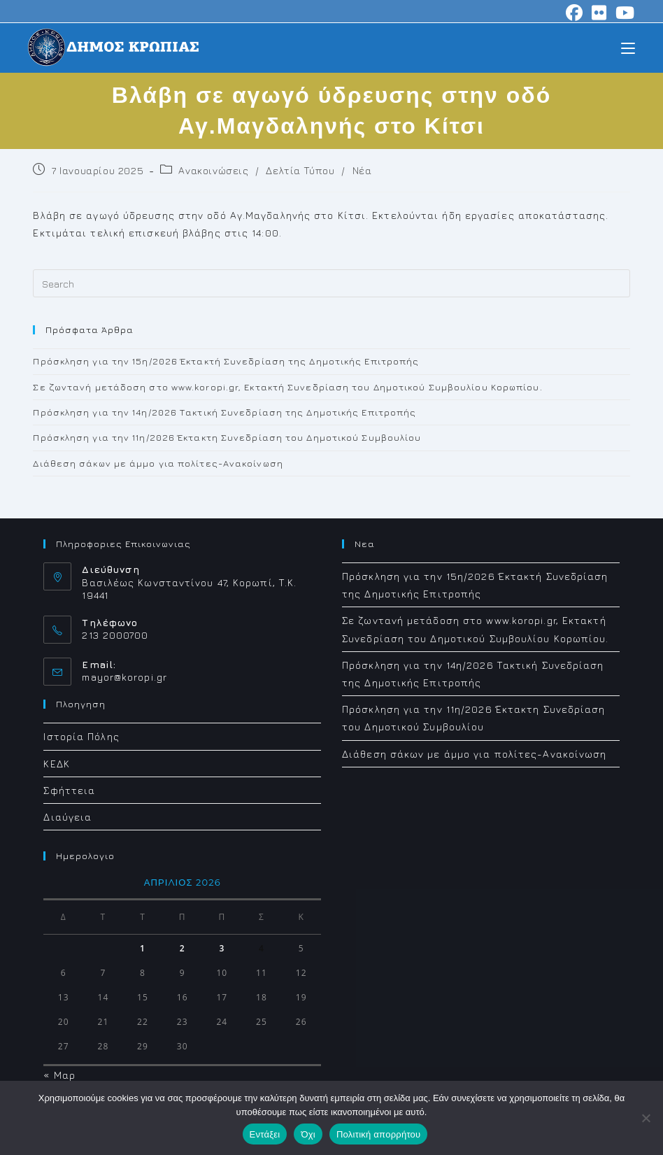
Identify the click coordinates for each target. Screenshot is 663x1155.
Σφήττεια (69, 790)
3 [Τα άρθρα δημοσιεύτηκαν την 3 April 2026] (221, 948)
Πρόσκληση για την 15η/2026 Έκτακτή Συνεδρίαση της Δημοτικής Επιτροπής (226, 361)
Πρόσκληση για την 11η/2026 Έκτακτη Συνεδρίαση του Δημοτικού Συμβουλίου (227, 437)
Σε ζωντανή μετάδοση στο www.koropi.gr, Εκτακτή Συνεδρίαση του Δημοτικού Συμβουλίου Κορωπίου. (287, 386)
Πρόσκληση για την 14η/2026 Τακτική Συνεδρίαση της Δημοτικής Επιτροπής (224, 412)
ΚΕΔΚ (56, 764)
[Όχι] (646, 1118)
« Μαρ (59, 1075)
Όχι (308, 1134)
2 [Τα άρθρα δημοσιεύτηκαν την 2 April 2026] (182, 948)
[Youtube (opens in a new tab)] (623, 12)
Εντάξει (265, 1134)
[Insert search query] (331, 283)
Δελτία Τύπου (300, 170)
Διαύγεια (67, 817)
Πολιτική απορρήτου (378, 1134)
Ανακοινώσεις (213, 170)
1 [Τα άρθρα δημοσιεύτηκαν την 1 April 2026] (142, 948)
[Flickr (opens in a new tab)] (599, 12)
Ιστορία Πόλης (81, 736)
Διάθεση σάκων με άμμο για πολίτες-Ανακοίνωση (158, 463)
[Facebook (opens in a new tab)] (574, 12)
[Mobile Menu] (628, 47)
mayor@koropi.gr (124, 677)
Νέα (362, 170)
